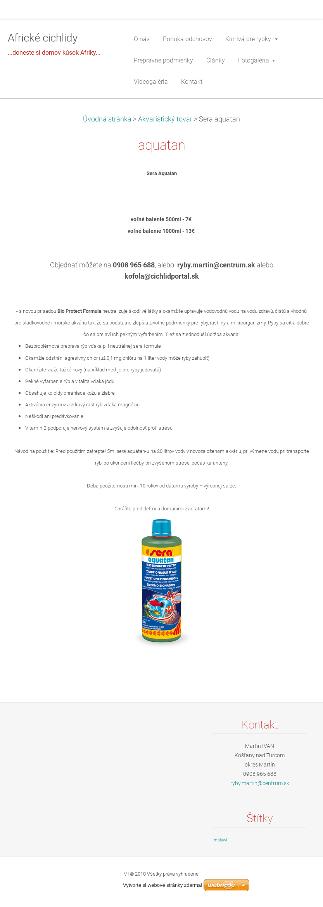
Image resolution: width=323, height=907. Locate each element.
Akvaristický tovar (165, 119)
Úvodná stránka (107, 119)
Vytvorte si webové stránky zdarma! (162, 885)
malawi (220, 840)
